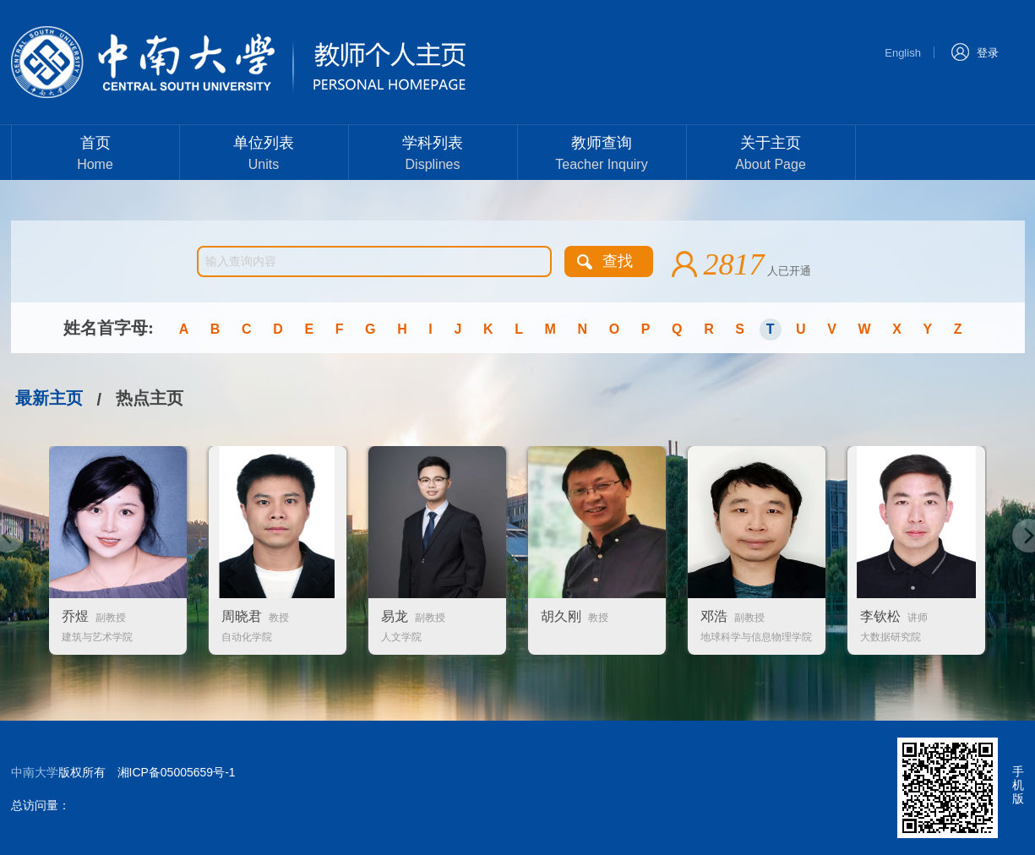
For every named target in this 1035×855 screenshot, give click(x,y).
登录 (975, 51)
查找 (617, 261)
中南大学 (34, 772)
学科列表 (433, 155)
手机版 (1018, 785)
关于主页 (771, 155)
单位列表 (264, 155)
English (903, 52)
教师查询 (602, 155)
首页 (95, 155)
